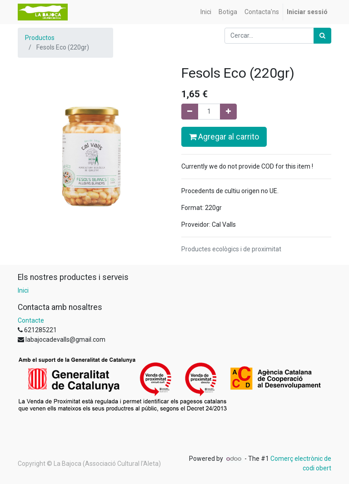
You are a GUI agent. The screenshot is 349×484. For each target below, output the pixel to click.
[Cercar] (322, 36)
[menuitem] (206, 12)
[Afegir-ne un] (228, 112)
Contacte (31, 320)
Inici (23, 290)
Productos (40, 37)
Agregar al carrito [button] (224, 136)
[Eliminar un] (189, 112)
